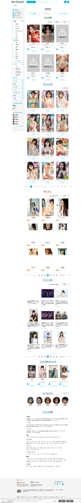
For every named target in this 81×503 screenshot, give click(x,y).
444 (45, 275)
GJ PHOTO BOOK (45, 424)
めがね (49, 437)
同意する (70, 500)
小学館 (16, 42)
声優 (55, 458)
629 (64, 356)
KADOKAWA (17, 28)
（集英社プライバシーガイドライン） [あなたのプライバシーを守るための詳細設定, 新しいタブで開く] (7, 502)
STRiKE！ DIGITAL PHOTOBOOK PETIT (18, 72)
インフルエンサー (61, 460)
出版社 (15, 21)
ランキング (14, 107)
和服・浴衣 (56, 437)
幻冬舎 (16, 35)
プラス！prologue (38, 431)
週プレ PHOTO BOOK (31, 424)
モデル (50, 458)
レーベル (15, 64)
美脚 (58, 441)
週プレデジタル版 (18, 13)
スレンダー (31, 441)
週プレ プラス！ (17, 15)
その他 (15, 98)
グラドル (30, 458)
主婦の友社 (17, 40)
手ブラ (29, 466)
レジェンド (38, 461)
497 (53, 356)
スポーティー (44, 443)
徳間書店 (16, 49)
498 (56, 356)
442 (39, 275)
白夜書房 (16, 56)
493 (64, 275)
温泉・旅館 (53, 454)
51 (61, 186)
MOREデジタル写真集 (53, 424)
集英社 (16, 37)
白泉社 (16, 53)
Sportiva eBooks (48, 426)
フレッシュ (36, 443)
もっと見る (65, 393)
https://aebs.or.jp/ (25, 491)
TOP (12, 5)
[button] (68, 371)
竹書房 (32, 420)
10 (57, 186)
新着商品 (14, 105)
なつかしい (50, 447)
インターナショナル (54, 443)
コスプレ (30, 437)
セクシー (65, 447)
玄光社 (16, 33)
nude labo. (38, 432)
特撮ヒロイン (31, 461)
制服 (36, 437)
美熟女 (43, 447)
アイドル (37, 458)
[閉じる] (79, 501)
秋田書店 (28, 418)
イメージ (15, 89)
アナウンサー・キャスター (49, 460)
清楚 (29, 449)
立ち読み (33, 51)
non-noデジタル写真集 (62, 424)
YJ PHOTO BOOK (38, 424)
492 (61, 275)
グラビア (16, 77)
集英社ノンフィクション (40, 426)
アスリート (51, 461)
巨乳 (38, 441)
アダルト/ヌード (58, 461)
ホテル (46, 454)
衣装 (14, 84)
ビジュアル (16, 86)
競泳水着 (42, 437)
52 (64, 186)
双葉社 (16, 58)
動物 (52, 466)
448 (56, 275)
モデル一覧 (20, 126)
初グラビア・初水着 (38, 466)
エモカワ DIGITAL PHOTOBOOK (17, 75)
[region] (40, 501)
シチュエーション (17, 92)
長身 (63, 441)
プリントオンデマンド (61, 431)
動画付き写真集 (45, 431)
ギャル (62, 443)
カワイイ (57, 447)
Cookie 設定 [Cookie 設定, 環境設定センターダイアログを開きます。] (54, 500)
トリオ (34, 454)
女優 (43, 458)
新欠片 (16, 51)
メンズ (47, 466)
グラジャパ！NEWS (18, 17)
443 (42, 275)
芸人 (45, 461)
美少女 (29, 447)
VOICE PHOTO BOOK (52, 431)
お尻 (43, 441)
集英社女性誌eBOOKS (31, 426)
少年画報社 (17, 44)
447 (53, 275)
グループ (40, 454)
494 (45, 356)
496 (51, 356)
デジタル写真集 (17, 12)
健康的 (29, 443)
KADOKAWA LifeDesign (18, 30)
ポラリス (34, 432)
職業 (14, 95)
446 (51, 275)
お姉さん (36, 447)
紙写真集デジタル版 (30, 431)
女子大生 (61, 458)
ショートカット (51, 441)
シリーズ (15, 81)
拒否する (62, 500)
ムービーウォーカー (18, 60)
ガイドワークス (17, 26)
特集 (13, 108)
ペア (29, 454)
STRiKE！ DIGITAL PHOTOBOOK (18, 69)
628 (61, 356)
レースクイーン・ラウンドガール (35, 460)
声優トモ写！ (29, 432)
